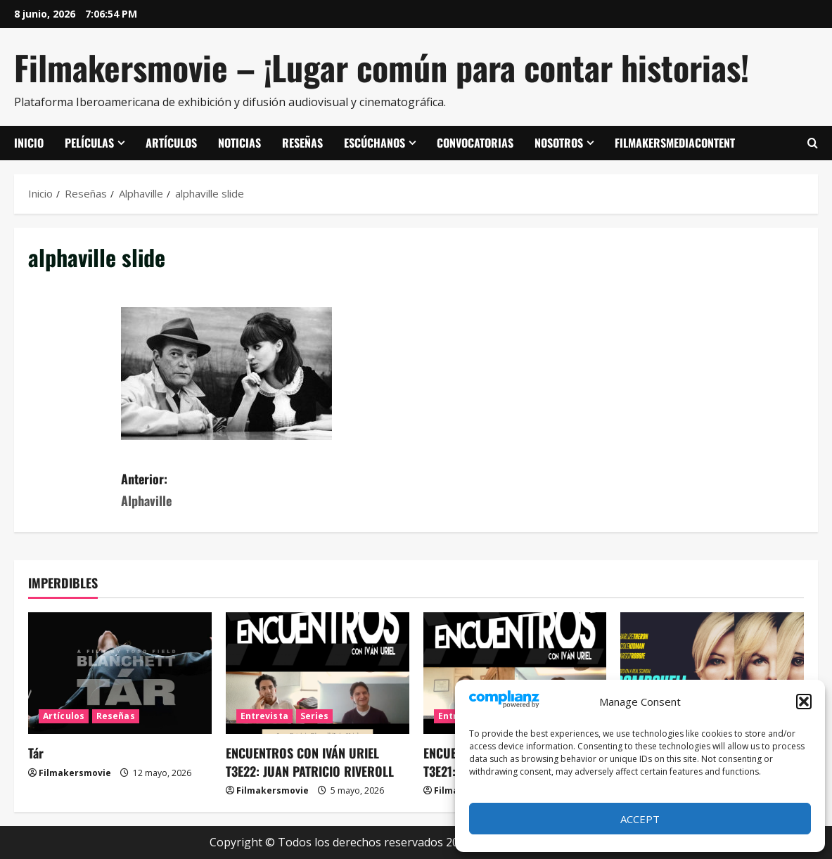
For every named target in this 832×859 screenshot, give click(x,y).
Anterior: (268, 490)
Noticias (239, 142)
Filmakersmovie (75, 773)
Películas (89, 142)
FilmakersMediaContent (675, 142)
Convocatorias (475, 142)
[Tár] (120, 673)
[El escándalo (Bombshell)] (712, 673)
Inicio (29, 142)
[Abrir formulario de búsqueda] (812, 143)
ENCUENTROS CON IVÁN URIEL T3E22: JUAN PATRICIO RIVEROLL (310, 762)
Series (314, 716)
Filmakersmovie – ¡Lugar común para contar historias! (381, 67)
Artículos (171, 142)
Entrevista (264, 716)
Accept (640, 819)
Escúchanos (374, 142)
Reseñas (302, 142)
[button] (804, 702)
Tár (36, 753)
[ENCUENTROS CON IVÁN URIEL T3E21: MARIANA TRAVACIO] (515, 673)
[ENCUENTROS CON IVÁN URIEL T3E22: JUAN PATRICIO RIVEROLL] (317, 673)
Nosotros (559, 142)
